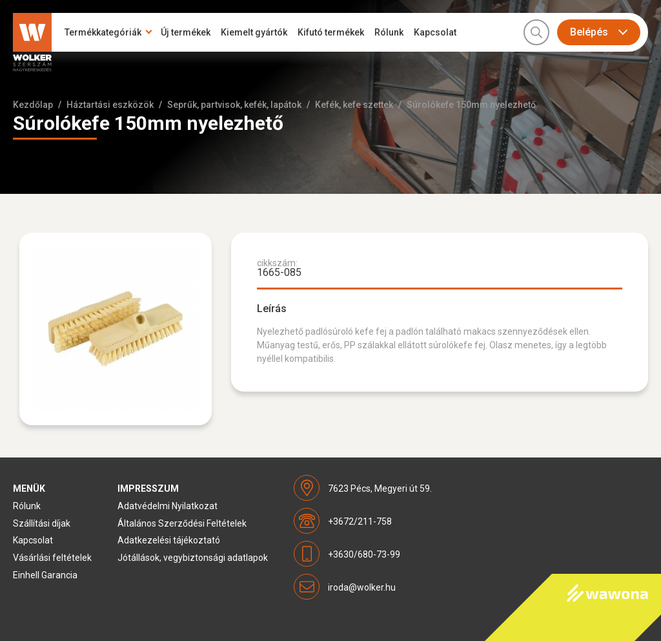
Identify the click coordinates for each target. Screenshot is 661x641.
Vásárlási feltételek (52, 557)
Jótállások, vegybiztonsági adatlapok (192, 557)
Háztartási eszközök (110, 105)
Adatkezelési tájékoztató (168, 540)
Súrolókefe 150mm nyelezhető (471, 105)
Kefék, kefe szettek (354, 105)
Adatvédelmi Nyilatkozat (167, 506)
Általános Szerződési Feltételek (182, 523)
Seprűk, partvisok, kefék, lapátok (234, 105)
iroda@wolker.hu (362, 587)
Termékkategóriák (103, 32)
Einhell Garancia (45, 575)
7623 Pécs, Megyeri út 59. (380, 488)
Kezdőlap (33, 105)
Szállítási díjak (41, 523)
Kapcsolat (435, 32)
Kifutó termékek (331, 32)
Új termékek (185, 32)
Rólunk (388, 32)
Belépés (589, 32)
